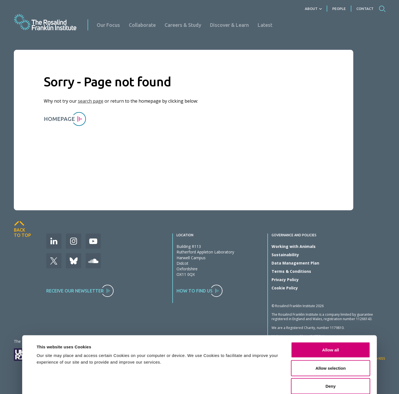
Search (382, 9)
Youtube (93, 241)
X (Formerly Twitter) (54, 260)
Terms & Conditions (291, 271)
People (339, 9)
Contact (365, 9)
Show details (270, 372)
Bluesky (73, 260)
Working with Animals (294, 246)
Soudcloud (93, 260)
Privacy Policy (285, 279)
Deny (331, 346)
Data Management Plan (295, 263)
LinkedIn (54, 241)
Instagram (73, 241)
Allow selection (330, 328)
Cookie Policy (285, 288)
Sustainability (285, 254)
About (311, 9)
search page (90, 101)
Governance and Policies (294, 235)
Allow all (330, 310)
